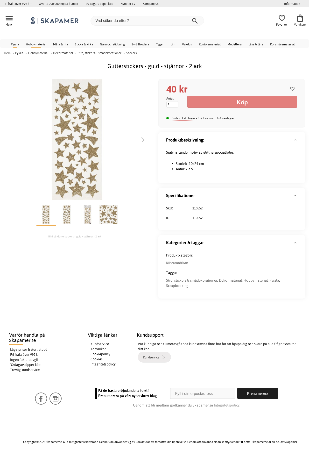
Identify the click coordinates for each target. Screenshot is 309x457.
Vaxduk (187, 44)
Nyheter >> (127, 4)
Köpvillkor (98, 349)
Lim (172, 44)
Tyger (160, 44)
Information (292, 4)
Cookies (97, 359)
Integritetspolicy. (227, 405)
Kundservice (100, 344)
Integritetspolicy (103, 364)
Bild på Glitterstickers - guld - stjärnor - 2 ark (74, 236)
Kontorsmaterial (210, 44)
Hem (7, 53)
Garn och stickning (112, 44)
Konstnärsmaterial (282, 44)
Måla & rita (60, 44)
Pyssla (15, 44)
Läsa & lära (255, 44)
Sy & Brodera (140, 44)
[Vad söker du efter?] (147, 21)
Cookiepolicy (100, 354)
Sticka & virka (84, 44)
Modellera (234, 44)
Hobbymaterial (36, 44)
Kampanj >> (151, 4)
